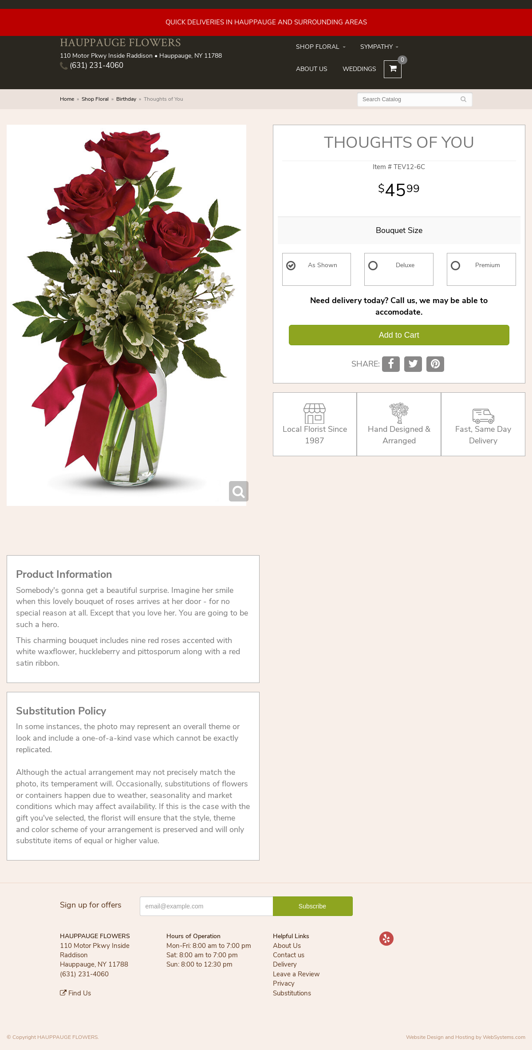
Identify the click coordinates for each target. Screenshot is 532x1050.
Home (67, 99)
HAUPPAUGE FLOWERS (120, 42)
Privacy (284, 983)
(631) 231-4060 (91, 65)
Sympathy (376, 47)
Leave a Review (296, 974)
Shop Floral (317, 47)
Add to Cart (399, 335)
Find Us (75, 993)
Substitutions (292, 993)
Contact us (288, 955)
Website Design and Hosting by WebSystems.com (465, 1037)
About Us (311, 69)
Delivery (285, 964)
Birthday (126, 99)
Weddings (359, 69)
